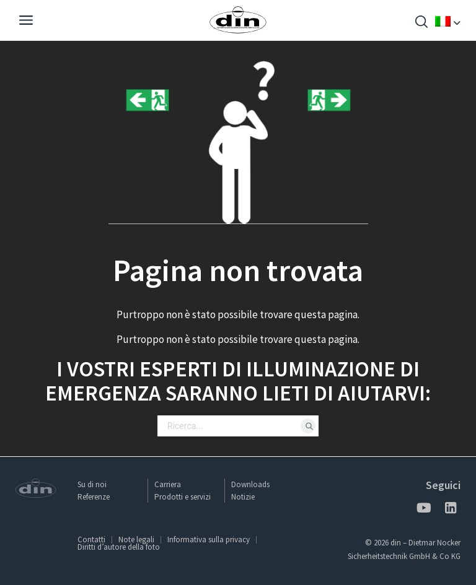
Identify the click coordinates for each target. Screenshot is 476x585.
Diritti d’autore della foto (118, 547)
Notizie (243, 497)
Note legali (136, 539)
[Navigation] (26, 21)
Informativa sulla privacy (208, 539)
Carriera (167, 484)
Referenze (93, 497)
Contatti (91, 539)
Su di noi (92, 484)
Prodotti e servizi (182, 497)
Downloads (250, 484)
